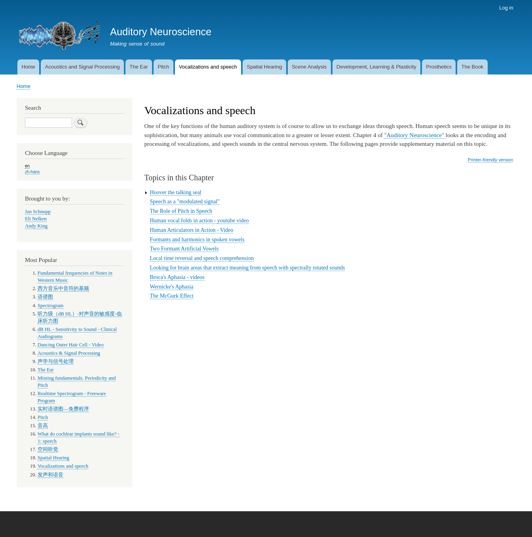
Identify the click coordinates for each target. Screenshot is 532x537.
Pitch (163, 67)
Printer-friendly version (490, 159)
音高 (43, 425)
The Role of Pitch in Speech (181, 211)
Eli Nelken (36, 219)
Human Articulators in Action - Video (192, 230)
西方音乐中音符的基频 (63, 288)
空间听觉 (48, 449)
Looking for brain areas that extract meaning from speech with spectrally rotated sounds (247, 268)
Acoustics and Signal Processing (82, 67)
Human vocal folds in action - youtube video (199, 221)
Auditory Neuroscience (160, 31)
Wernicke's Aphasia (172, 287)
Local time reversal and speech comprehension (202, 258)
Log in (506, 8)
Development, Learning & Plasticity (376, 67)
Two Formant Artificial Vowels (184, 249)
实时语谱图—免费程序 (63, 409)
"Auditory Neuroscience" (414, 135)
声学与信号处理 (56, 361)
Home (28, 67)
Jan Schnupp (38, 211)
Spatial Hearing (264, 67)
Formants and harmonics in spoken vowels (197, 240)
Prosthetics (438, 67)
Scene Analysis (309, 67)
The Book (473, 67)
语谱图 (45, 297)
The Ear (138, 67)
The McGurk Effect (172, 296)
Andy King (36, 226)
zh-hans (32, 171)
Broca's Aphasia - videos (177, 277)
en (27, 165)
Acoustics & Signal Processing (69, 353)
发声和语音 (50, 475)
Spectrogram (50, 305)
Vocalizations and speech (208, 67)
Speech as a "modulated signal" (185, 201)
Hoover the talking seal (175, 192)
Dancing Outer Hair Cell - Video (71, 345)
